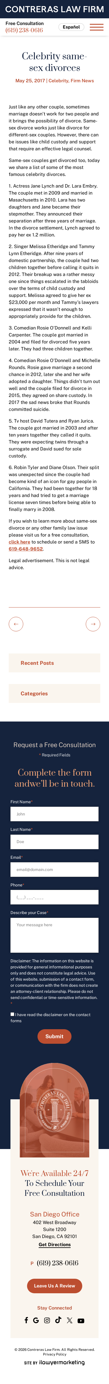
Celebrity (58, 80)
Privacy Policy (54, 1354)
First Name (21, 802)
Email (16, 857)
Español (71, 26)
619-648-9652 (26, 549)
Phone (17, 885)
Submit (54, 1036)
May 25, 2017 (30, 80)
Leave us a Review (54, 1286)
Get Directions (55, 1244)
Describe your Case (29, 913)
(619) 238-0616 (24, 31)
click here (19, 542)
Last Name (21, 830)
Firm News (82, 80)
